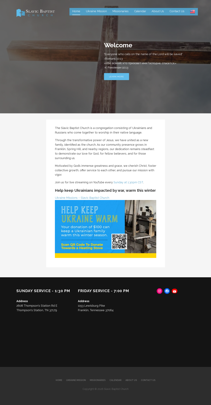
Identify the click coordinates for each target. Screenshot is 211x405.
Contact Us (177, 11)
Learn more (116, 76)
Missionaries (120, 11)
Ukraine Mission (96, 11)
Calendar (140, 11)
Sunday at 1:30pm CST (128, 182)
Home (76, 11)
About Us (158, 11)
